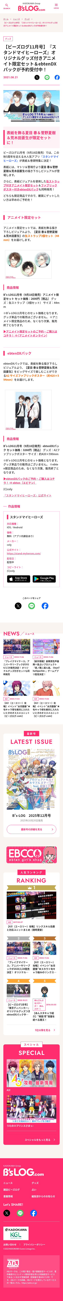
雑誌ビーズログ (11, 1189)
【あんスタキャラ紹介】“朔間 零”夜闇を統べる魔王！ (44, 1016)
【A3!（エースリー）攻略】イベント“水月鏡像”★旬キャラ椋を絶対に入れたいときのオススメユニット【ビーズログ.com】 (46, 709)
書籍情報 (8, 1196)
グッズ (27, 19)
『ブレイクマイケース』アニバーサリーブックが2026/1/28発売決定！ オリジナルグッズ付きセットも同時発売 (16, 668)
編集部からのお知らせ (43, 1196)
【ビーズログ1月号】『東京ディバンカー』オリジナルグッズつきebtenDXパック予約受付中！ (18, 1009)
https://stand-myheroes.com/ (24, 553)
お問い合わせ (9, 1244)
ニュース (16, 19)
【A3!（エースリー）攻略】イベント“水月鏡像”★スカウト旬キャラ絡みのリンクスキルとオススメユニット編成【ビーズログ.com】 (44, 967)
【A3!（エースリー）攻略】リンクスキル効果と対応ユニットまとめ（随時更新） (31, 928)
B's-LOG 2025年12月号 (31, 815)
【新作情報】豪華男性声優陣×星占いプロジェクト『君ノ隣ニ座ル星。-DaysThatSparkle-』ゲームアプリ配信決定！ (46, 668)
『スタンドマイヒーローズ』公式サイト (27, 495)
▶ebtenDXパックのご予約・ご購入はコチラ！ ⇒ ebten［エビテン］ (29, 481)
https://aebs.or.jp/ (29, 1282)
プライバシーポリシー (34, 1244)
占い (34, 1189)
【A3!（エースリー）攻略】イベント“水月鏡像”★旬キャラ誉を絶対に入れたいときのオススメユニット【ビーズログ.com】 (16, 709)
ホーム (5, 19)
